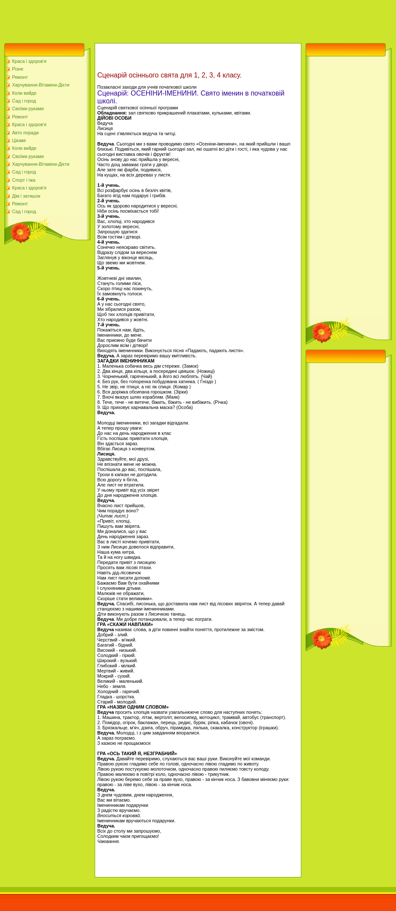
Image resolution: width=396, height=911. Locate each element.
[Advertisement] (156, 19)
